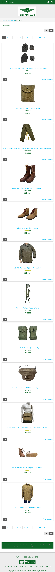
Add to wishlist (47, 79)
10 (34, 37)
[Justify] (51, 30)
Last (39, 37)
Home (4, 20)
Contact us (39, 566)
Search (48, 566)
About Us (14, 566)
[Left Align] (46, 30)
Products (23, 566)
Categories (11, 20)
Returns (31, 566)
